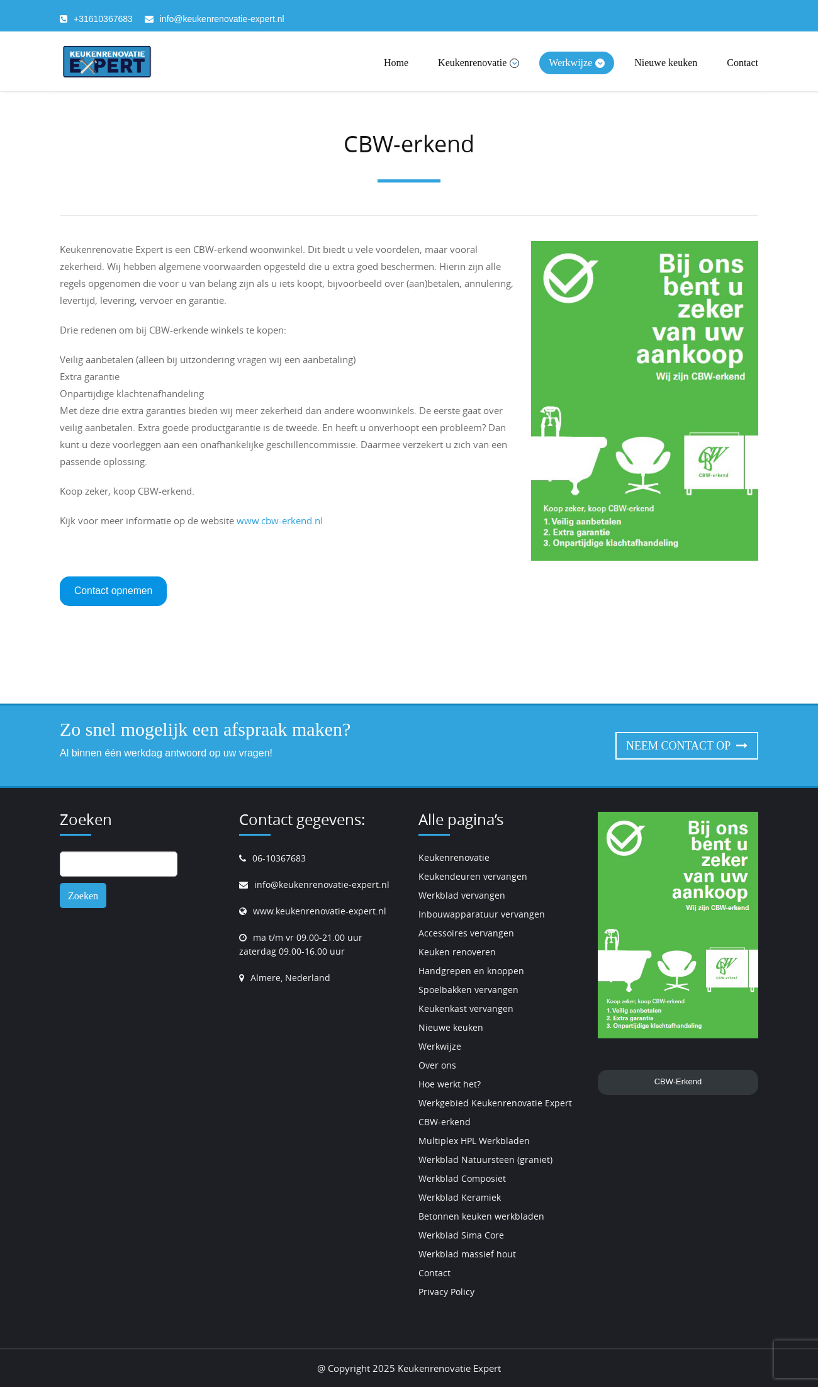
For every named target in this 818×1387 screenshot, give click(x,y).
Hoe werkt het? (449, 1084)
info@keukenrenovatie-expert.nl (222, 19)
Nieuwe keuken (665, 62)
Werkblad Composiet (462, 1178)
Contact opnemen (113, 590)
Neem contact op (687, 745)
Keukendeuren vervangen (472, 876)
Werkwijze (577, 62)
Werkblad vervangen (461, 895)
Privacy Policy (446, 1292)
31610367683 (106, 19)
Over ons (437, 1065)
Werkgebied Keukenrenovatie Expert (495, 1103)
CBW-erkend (444, 1122)
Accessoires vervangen (466, 933)
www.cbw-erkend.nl (280, 520)
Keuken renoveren (457, 952)
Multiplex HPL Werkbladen (474, 1141)
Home (396, 62)
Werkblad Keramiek (459, 1197)
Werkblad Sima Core (461, 1235)
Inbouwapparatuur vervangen (481, 914)
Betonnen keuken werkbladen (481, 1216)
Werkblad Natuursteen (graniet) (485, 1159)
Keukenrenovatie (478, 62)
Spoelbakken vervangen (468, 990)
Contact (742, 62)
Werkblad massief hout (467, 1254)
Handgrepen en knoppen (471, 971)
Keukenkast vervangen (465, 1008)
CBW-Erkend (678, 1081)
